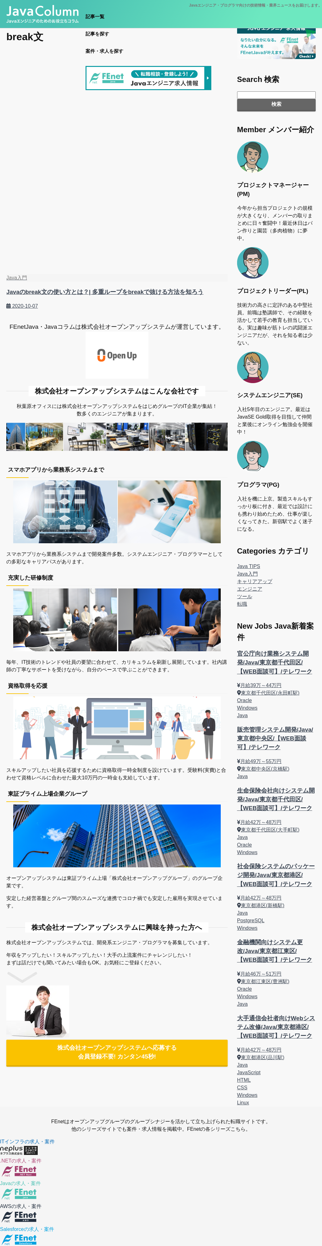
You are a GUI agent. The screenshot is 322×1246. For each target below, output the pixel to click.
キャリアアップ (254, 581)
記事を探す (97, 33)
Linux (243, 1102)
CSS (242, 1087)
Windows (247, 708)
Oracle (244, 700)
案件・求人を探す (104, 51)
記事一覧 (95, 16)
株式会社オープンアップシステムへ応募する (117, 1052)
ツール (244, 596)
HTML (244, 1080)
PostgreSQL (250, 920)
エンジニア (249, 589)
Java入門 (247, 574)
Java (242, 715)
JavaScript (249, 1072)
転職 (242, 604)
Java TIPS (248, 566)
